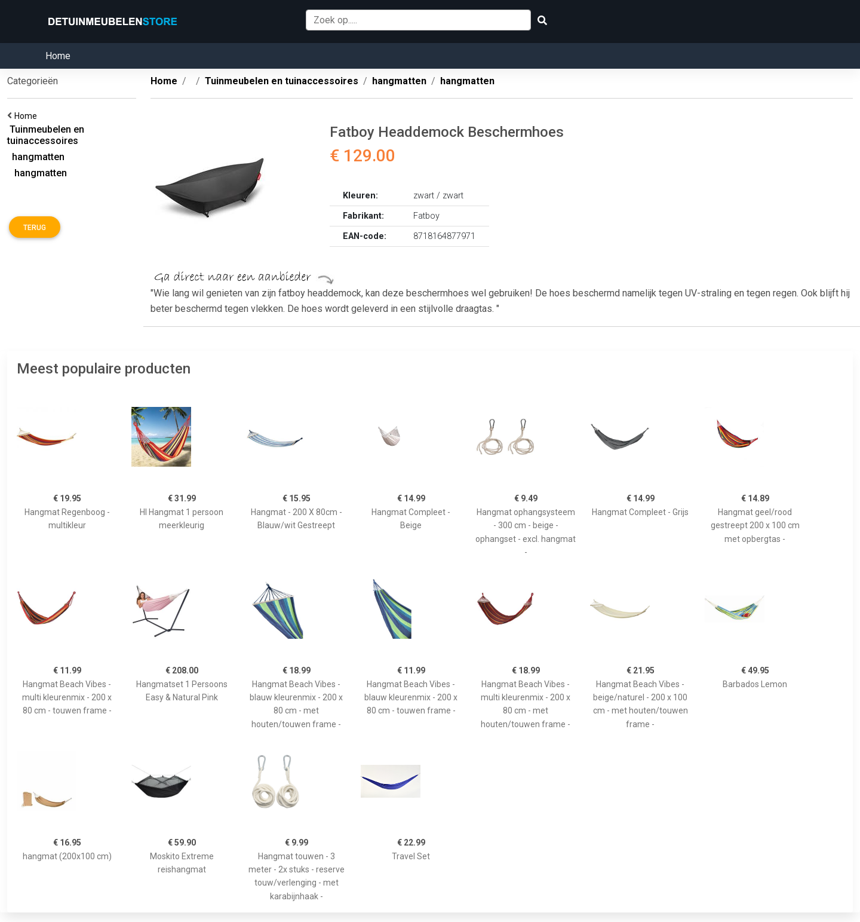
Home (57, 56)
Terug (34, 227)
